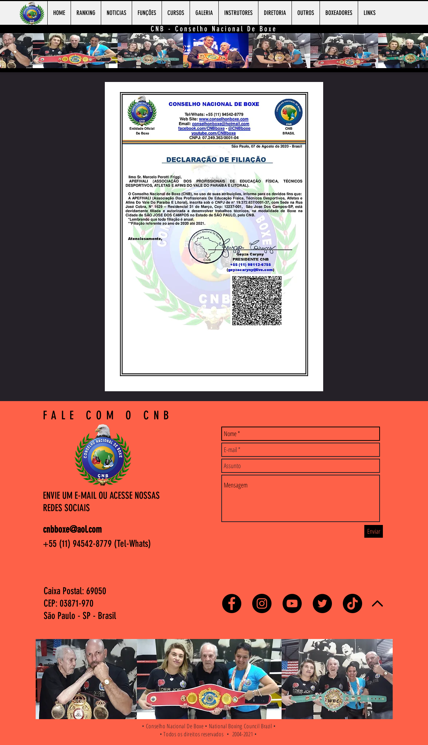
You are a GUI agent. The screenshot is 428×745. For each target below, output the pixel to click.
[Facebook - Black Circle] (231, 603)
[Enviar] (373, 531)
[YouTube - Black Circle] (292, 603)
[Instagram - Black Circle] (262, 603)
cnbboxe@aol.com (72, 529)
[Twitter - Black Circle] (322, 603)
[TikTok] (352, 603)
